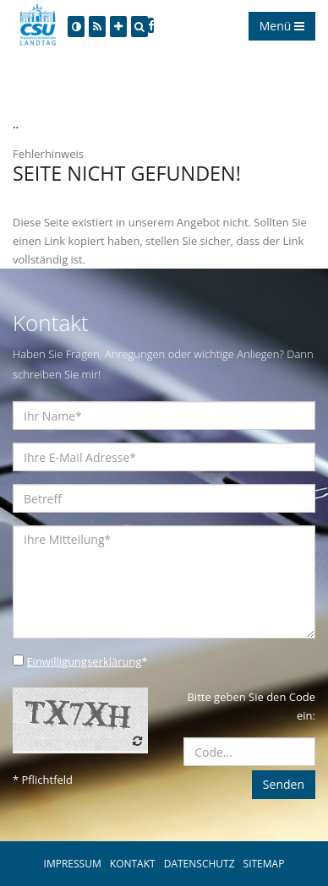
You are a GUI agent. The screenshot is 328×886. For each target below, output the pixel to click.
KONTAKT (133, 863)
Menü (282, 26)
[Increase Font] (118, 26)
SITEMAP (264, 863)
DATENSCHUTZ (199, 863)
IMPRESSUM (72, 863)
